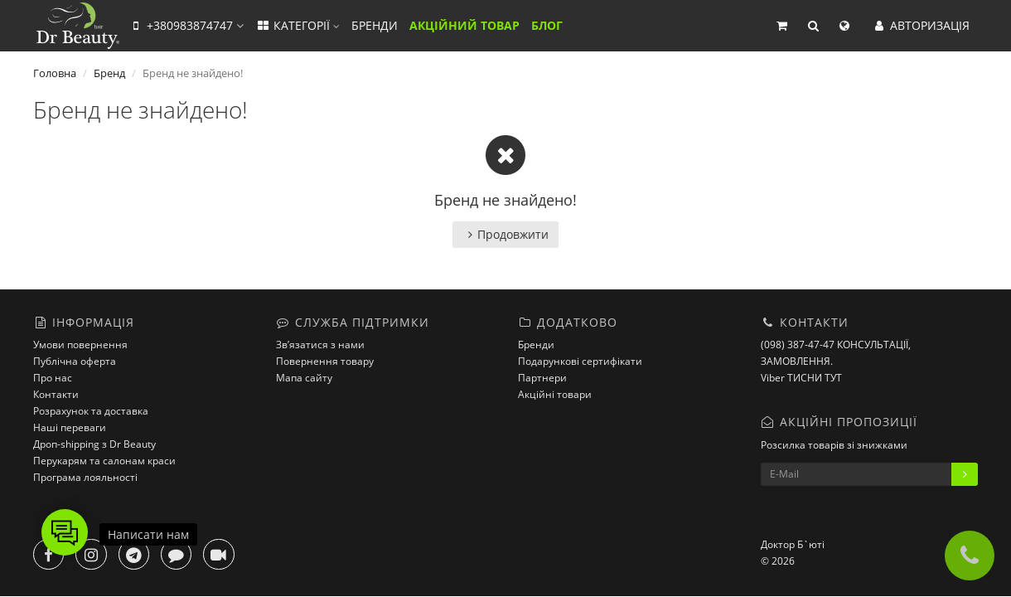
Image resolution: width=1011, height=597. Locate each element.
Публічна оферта (74, 361)
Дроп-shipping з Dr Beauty (94, 444)
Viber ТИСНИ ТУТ (801, 378)
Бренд (109, 73)
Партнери (542, 378)
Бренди (536, 344)
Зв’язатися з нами (320, 344)
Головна (54, 73)
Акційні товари (555, 394)
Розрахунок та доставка (90, 411)
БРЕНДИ (374, 25)
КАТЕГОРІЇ (297, 25)
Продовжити (505, 234)
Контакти (56, 394)
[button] (781, 25)
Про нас (52, 378)
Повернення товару (325, 361)
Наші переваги (69, 427)
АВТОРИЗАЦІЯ (921, 25)
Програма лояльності (85, 477)
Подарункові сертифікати (580, 361)
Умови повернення (80, 344)
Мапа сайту (304, 378)
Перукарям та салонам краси (104, 461)
